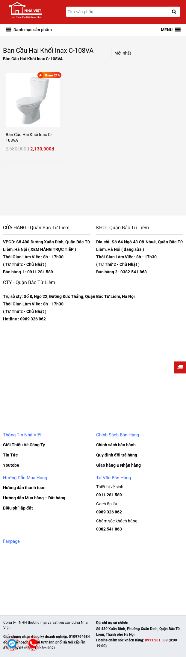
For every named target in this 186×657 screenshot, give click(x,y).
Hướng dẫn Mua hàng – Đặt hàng (34, 497)
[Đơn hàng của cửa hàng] (147, 53)
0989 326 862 (109, 512)
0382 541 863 (109, 529)
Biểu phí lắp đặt (18, 508)
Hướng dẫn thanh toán (24, 487)
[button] (32, 30)
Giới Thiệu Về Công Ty (24, 444)
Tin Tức (10, 455)
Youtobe (11, 465)
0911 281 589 (109, 494)
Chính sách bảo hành (116, 444)
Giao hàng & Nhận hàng (118, 465)
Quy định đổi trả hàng (116, 455)
